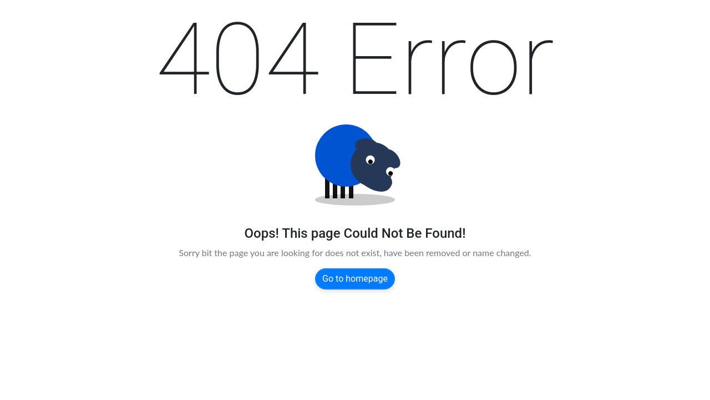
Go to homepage (355, 278)
